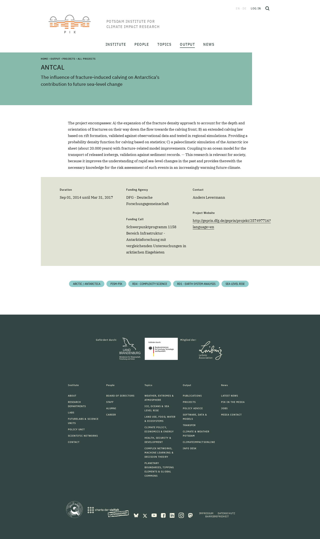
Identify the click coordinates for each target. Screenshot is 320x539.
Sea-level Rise (235, 284)
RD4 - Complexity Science (149, 284)
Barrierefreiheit (217, 516)
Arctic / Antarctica (86, 284)
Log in (256, 8)
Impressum (206, 513)
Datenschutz (226, 513)
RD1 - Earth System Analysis (196, 284)
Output (55, 58)
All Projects (87, 58)
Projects (68, 58)
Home (44, 58)
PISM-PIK (116, 284)
